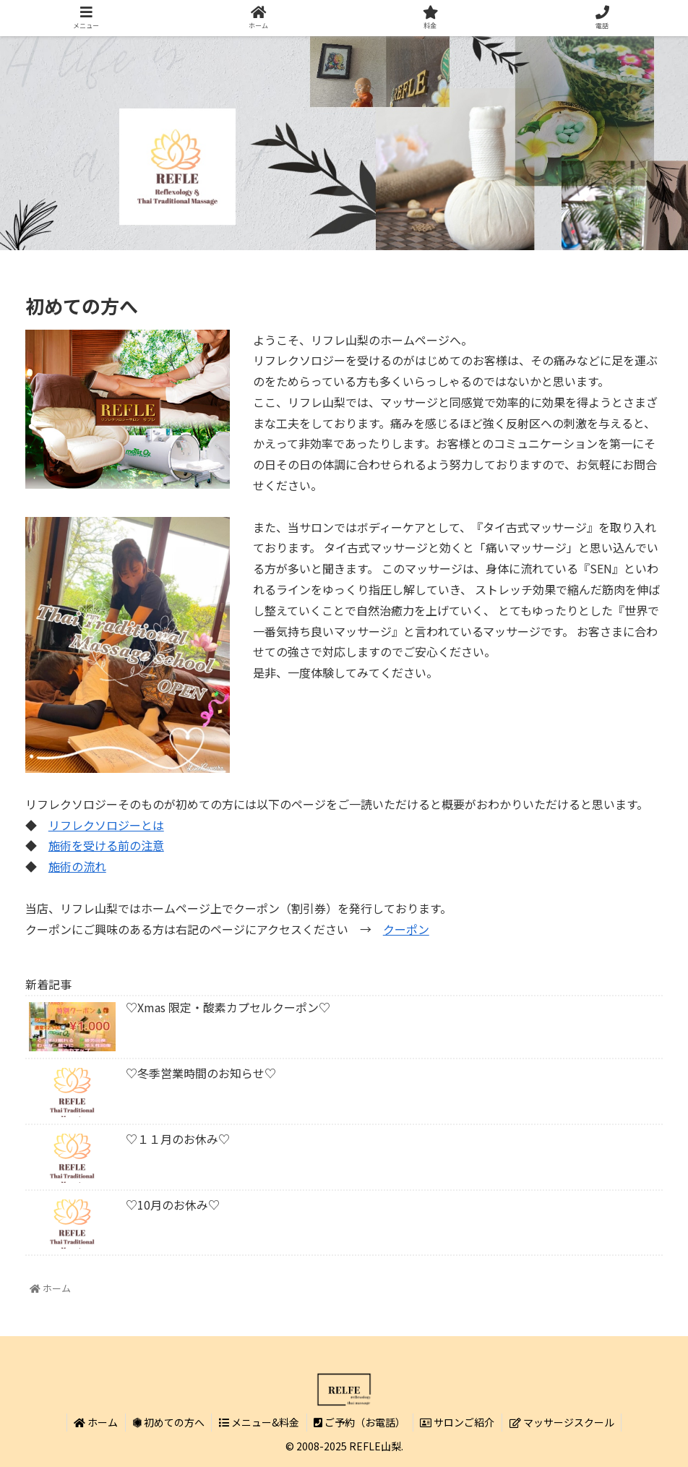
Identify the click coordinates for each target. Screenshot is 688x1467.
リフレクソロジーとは (106, 825)
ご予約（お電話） (360, 1422)
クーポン (406, 929)
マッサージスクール (563, 1422)
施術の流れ (77, 866)
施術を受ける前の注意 (106, 845)
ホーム (95, 1422)
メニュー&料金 (259, 1422)
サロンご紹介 (458, 1422)
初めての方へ (168, 1422)
